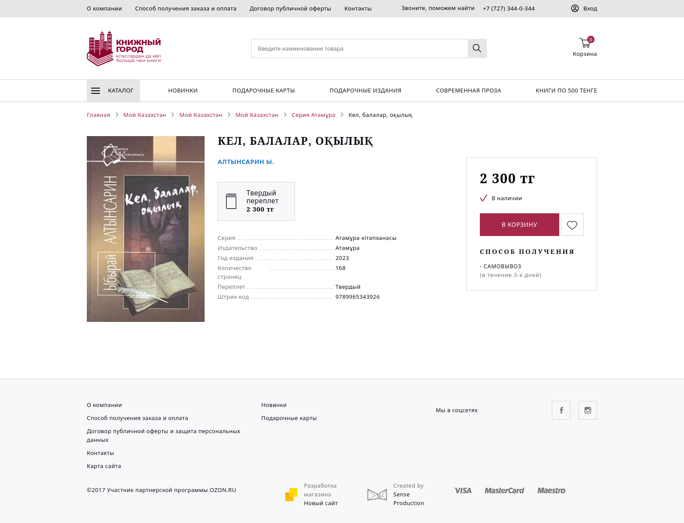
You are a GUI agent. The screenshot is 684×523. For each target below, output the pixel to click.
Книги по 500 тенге (566, 90)
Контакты (358, 8)
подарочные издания (366, 90)
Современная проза (468, 90)
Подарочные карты (264, 90)
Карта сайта (104, 466)
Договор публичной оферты (290, 8)
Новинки (183, 90)
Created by (408, 485)
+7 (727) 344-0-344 (509, 8)
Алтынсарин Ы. (246, 161)
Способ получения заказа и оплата (186, 8)
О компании (104, 8)
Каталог (112, 90)
